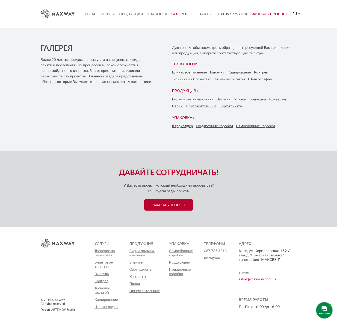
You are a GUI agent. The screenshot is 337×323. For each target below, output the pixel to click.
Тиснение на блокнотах (191, 79)
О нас (91, 14)
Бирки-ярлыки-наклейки (192, 99)
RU (295, 14)
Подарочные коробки (214, 125)
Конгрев (261, 72)
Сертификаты (231, 106)
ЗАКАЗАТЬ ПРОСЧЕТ (269, 14)
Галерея (179, 14)
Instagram (212, 257)
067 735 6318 (215, 250)
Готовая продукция (250, 99)
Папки (177, 106)
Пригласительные (201, 106)
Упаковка (157, 14)
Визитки (224, 99)
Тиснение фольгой (229, 79)
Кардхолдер (182, 125)
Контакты (201, 14)
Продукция (131, 14)
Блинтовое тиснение (189, 72)
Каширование (239, 72)
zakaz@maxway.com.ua (257, 279)
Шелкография (260, 79)
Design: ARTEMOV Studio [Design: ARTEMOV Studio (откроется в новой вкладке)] (58, 309)
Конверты (277, 99)
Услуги (108, 14)
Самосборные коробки (255, 125)
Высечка (217, 72)
